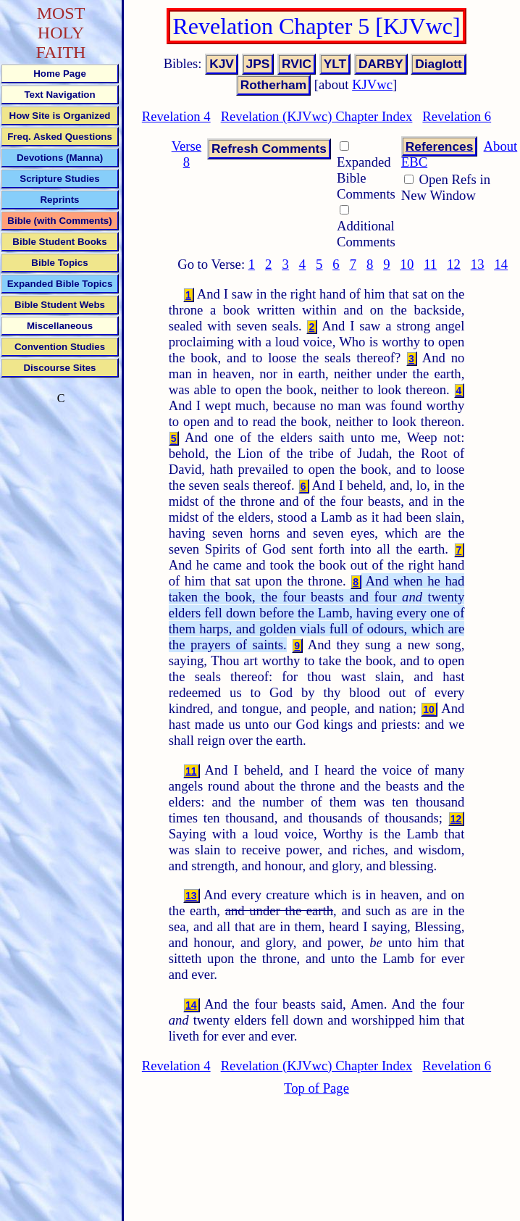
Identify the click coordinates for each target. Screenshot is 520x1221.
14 (501, 264)
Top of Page (316, 1088)
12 (454, 264)
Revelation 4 (176, 116)
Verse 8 (186, 154)
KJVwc (372, 84)
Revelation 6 (456, 116)
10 (407, 264)
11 (430, 264)
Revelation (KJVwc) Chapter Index (317, 116)
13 (478, 264)
